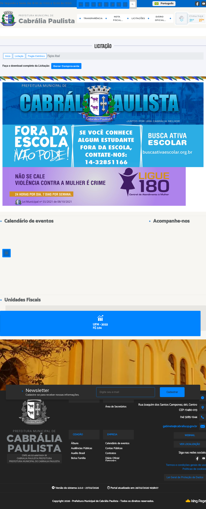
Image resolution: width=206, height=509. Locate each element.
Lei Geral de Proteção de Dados (185, 477)
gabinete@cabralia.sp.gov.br (180, 426)
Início (7, 56)
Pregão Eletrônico (36, 56)
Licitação (19, 56)
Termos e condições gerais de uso (186, 465)
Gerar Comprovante (66, 66)
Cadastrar (172, 392)
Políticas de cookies (194, 468)
